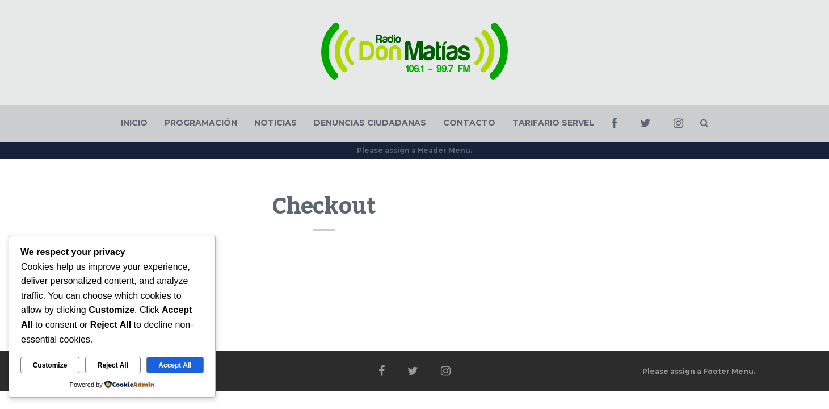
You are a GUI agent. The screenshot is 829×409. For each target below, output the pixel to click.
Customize (50, 365)
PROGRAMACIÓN (201, 123)
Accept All (174, 365)
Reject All (113, 365)
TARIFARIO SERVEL (553, 123)
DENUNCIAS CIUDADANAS (370, 123)
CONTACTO (469, 123)
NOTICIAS (275, 123)
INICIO (134, 123)
